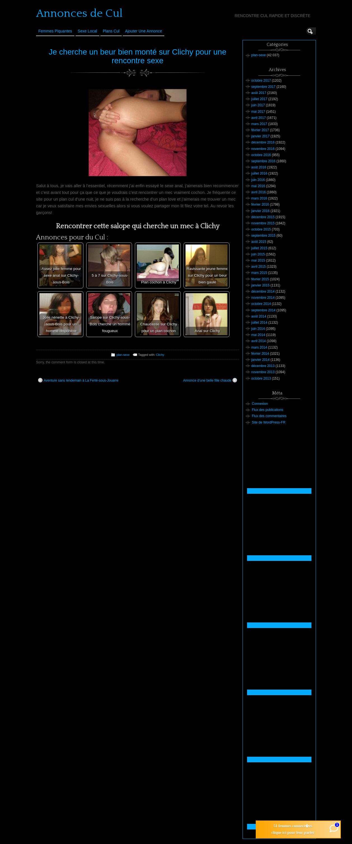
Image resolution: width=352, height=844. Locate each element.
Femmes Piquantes (55, 31)
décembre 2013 (262, 366)
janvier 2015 (260, 285)
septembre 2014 (263, 310)
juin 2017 (258, 105)
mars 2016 (259, 198)
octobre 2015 (261, 229)
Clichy (160, 354)
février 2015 (260, 279)
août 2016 (258, 167)
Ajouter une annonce (143, 31)
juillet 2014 (259, 323)
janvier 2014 (260, 360)
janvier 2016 (260, 211)
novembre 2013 (262, 372)
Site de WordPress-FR (268, 422)
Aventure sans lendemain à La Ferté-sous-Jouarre (78, 380)
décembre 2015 (262, 217)
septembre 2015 (263, 236)
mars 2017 (259, 124)
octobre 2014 (261, 304)
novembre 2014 (262, 298)
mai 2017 (258, 112)
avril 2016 (258, 192)
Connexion (260, 404)
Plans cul (111, 31)
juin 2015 (258, 254)
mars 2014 (259, 347)
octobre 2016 (261, 155)
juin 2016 (258, 180)
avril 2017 (258, 118)
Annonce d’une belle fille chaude (210, 380)
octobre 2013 (261, 378)
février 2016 (260, 204)
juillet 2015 (259, 248)
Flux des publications (267, 410)
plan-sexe (123, 354)
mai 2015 (258, 260)
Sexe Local (87, 31)
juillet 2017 (259, 99)
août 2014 (258, 316)
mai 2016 (258, 186)
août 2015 (258, 242)
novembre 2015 (262, 223)
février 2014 (260, 354)
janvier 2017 (260, 136)
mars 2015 (259, 273)
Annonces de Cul (79, 13)
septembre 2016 (263, 161)
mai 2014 (258, 335)
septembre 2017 (263, 87)
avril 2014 (258, 341)
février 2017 (260, 130)
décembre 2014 (262, 291)
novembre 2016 (262, 149)
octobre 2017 (261, 81)
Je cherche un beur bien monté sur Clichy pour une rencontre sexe (137, 56)
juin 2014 (258, 329)
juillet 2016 (259, 173)
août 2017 (258, 93)
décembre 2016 (262, 142)
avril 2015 (258, 267)
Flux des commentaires (269, 416)
